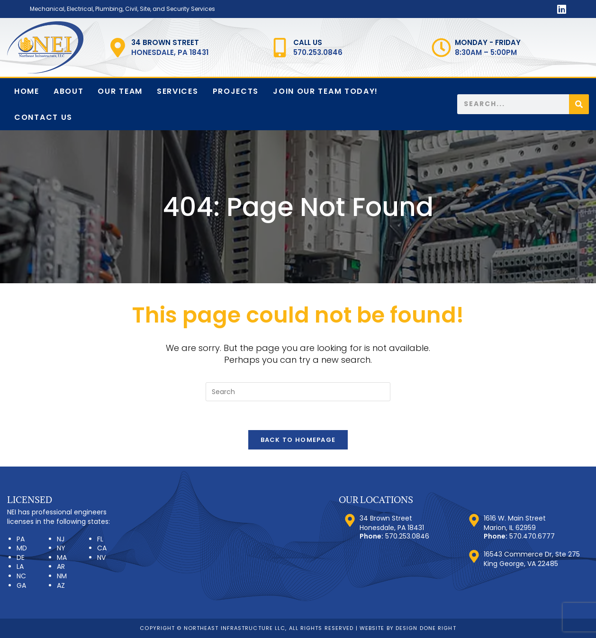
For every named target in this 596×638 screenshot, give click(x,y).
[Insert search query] (298, 391)
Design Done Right (426, 628)
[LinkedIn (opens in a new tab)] (560, 9)
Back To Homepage (298, 439)
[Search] (579, 104)
